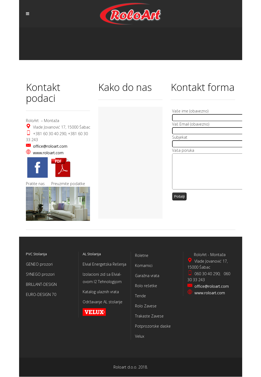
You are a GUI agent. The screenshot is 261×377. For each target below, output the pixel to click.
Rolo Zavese (146, 305)
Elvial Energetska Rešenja (104, 264)
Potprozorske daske (153, 326)
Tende (140, 295)
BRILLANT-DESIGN (41, 284)
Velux (139, 336)
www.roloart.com (48, 152)
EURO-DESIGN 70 (41, 294)
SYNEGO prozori (40, 274)
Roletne (141, 255)
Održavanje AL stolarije (102, 301)
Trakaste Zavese (149, 316)
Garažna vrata (147, 275)
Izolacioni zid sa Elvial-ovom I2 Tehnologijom (102, 278)
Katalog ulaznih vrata (101, 291)
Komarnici (143, 265)
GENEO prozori (39, 264)
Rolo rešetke (146, 285)
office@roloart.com (50, 146)
